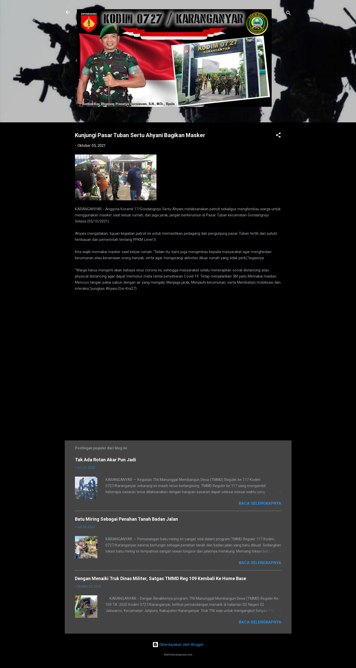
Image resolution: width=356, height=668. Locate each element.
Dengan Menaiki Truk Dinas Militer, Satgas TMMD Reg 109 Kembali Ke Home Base (160, 578)
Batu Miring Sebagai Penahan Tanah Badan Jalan (126, 519)
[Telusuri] (288, 14)
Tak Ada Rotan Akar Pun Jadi (105, 459)
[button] (278, 136)
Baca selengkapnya (260, 503)
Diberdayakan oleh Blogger (178, 644)
